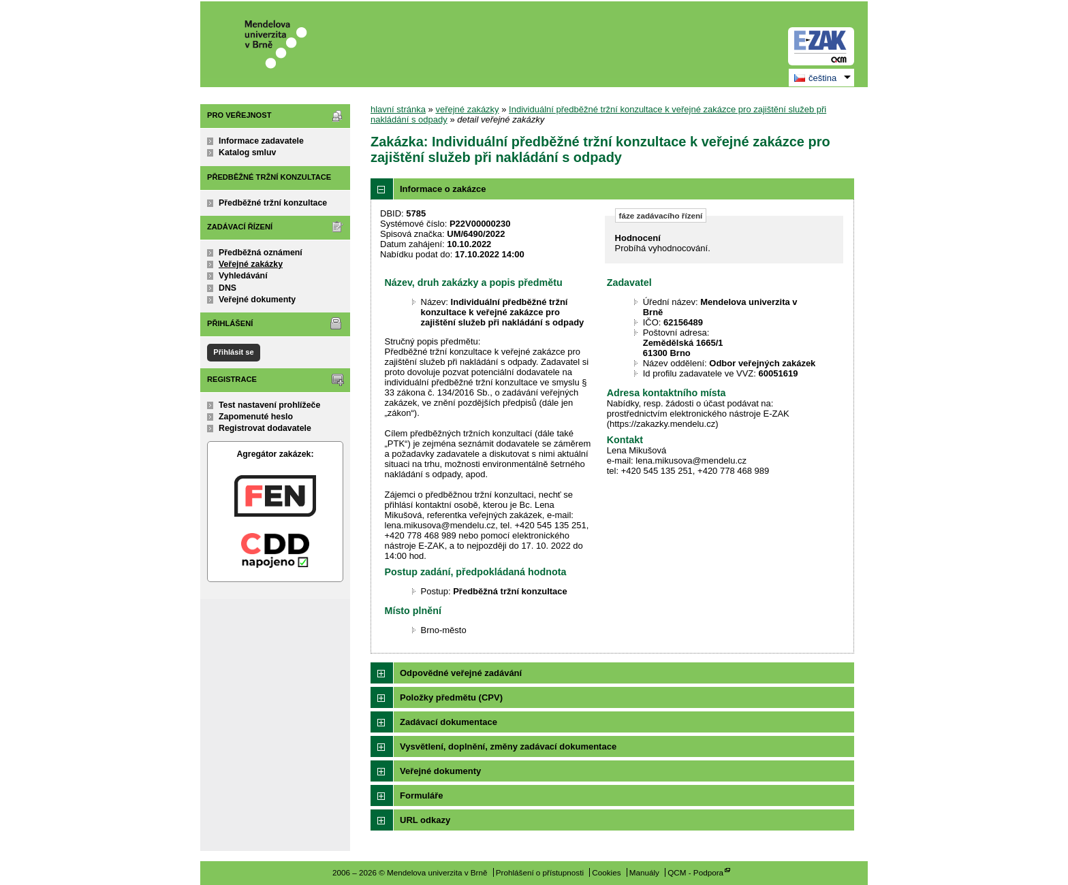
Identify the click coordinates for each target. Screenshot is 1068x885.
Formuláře (421, 795)
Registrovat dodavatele (265, 428)
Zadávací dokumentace (448, 722)
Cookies (606, 872)
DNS (227, 288)
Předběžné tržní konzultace (273, 203)
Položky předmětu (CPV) (451, 697)
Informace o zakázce (443, 189)
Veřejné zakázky (251, 264)
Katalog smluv (247, 152)
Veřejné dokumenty (257, 299)
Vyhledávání (243, 275)
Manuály (644, 872)
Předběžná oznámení (260, 252)
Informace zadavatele (261, 141)
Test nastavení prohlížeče (269, 405)
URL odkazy (425, 820)
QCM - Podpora (695, 872)
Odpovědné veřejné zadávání (461, 673)
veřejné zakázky (467, 109)
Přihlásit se (233, 352)
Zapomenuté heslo (256, 416)
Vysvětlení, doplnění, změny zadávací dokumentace (508, 746)
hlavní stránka (398, 109)
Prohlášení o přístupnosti (540, 872)
